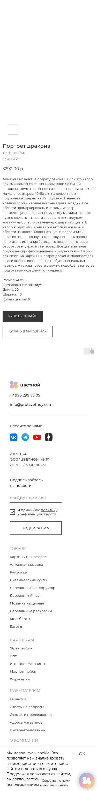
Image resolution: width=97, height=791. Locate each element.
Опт (13, 661)
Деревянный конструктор (32, 593)
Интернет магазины (27, 669)
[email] (36, 503)
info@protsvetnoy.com (31, 410)
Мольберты (20, 624)
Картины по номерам (28, 562)
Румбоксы (18, 578)
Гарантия (18, 704)
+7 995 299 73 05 (25, 400)
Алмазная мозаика (18, 294)
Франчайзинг (22, 654)
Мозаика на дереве (27, 609)
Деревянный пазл (26, 601)
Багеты (16, 632)
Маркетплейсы (23, 677)
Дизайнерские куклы (28, 585)
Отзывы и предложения (31, 720)
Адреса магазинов (26, 728)
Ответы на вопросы (27, 712)
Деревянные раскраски (31, 616)
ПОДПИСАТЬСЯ (35, 533)
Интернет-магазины (28, 735)
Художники (20, 685)
